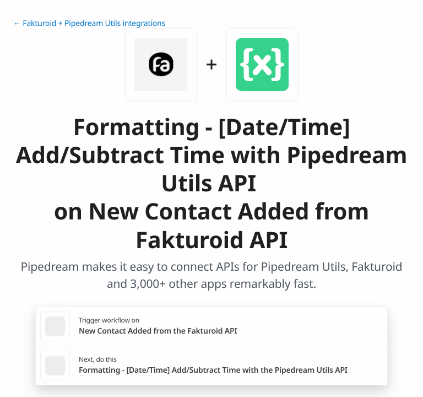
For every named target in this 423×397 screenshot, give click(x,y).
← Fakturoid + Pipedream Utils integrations (89, 23)
